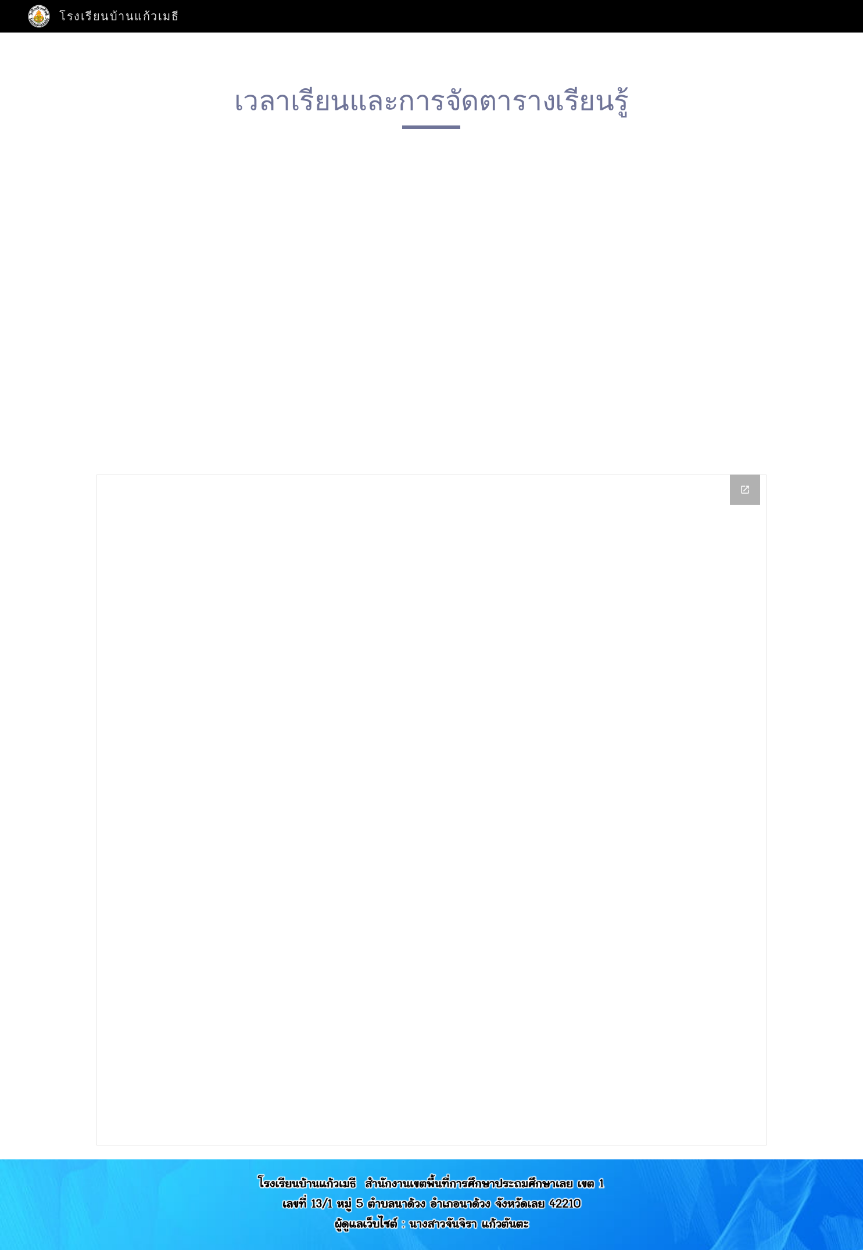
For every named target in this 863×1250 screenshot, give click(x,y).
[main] (432, 106)
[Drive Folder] (431, 810)
